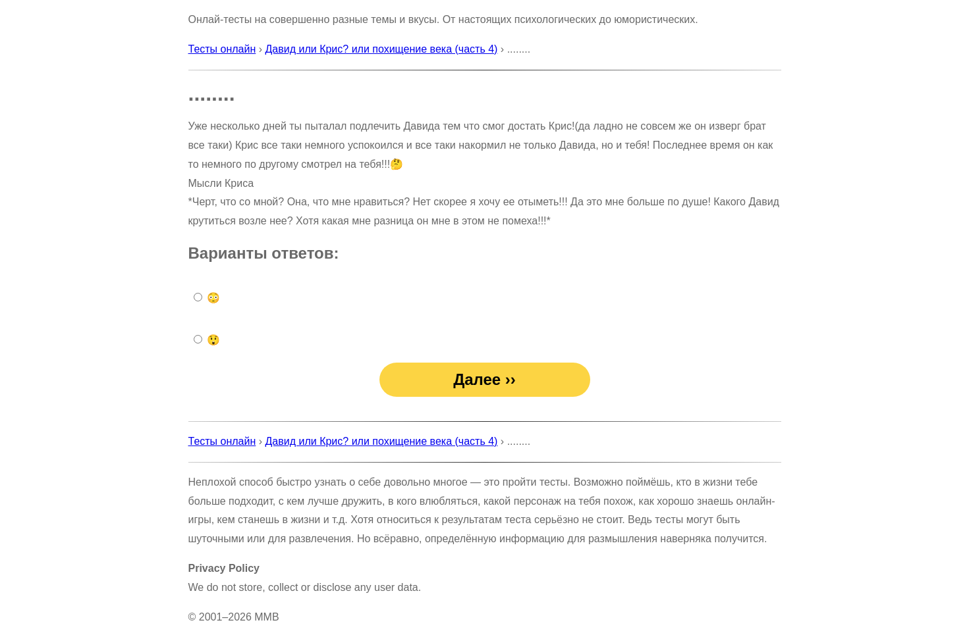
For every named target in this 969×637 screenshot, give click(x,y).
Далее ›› (484, 379)
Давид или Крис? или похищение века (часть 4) (381, 49)
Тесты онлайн (222, 49)
